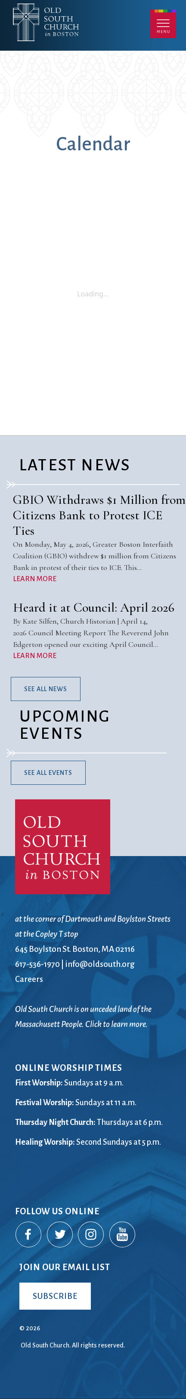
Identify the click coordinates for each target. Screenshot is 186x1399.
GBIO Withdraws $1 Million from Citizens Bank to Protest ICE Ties (99, 515)
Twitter (60, 1235)
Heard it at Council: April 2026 (93, 608)
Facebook (29, 1235)
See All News (45, 689)
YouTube (122, 1235)
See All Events (48, 772)
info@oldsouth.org (100, 964)
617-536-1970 (37, 964)
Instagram (91, 1235)
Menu (163, 23)
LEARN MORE (34, 579)
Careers (29, 979)
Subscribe (55, 1296)
